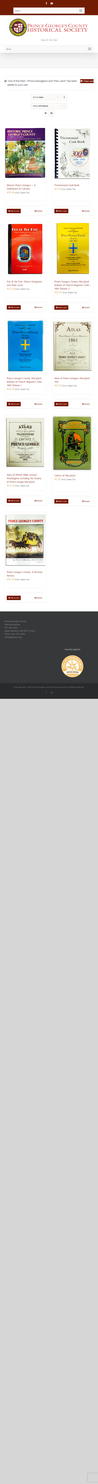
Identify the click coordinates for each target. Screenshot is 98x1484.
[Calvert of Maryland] (73, 443)
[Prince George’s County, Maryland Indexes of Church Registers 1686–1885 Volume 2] (73, 249)
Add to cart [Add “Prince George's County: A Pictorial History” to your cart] (14, 598)
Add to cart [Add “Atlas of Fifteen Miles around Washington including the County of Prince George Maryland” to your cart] (14, 501)
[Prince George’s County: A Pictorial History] (25, 539)
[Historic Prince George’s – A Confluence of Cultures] (25, 153)
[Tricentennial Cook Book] (73, 153)
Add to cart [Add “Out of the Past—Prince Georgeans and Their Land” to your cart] (14, 307)
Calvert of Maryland (64, 475)
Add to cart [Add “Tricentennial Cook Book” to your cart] (62, 211)
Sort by (38, 97)
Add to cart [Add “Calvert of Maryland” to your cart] (62, 501)
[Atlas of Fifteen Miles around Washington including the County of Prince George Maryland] (25, 442)
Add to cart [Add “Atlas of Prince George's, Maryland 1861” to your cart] (62, 404)
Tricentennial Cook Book (66, 185)
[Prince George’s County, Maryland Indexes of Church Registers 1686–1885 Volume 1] (25, 346)
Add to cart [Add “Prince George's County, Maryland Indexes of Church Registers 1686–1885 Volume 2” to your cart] (62, 308)
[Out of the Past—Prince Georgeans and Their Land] (25, 249)
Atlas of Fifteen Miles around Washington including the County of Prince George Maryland (24, 478)
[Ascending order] (64, 97)
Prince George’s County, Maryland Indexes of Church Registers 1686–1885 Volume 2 (72, 285)
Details (39, 211)
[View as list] (51, 113)
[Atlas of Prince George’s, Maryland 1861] (73, 346)
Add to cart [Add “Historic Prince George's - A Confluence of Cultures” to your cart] (14, 211)
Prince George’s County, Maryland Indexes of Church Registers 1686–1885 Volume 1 (25, 382)
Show (40, 106)
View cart (88, 81)
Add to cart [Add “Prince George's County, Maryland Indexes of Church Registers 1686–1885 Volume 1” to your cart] (14, 404)
